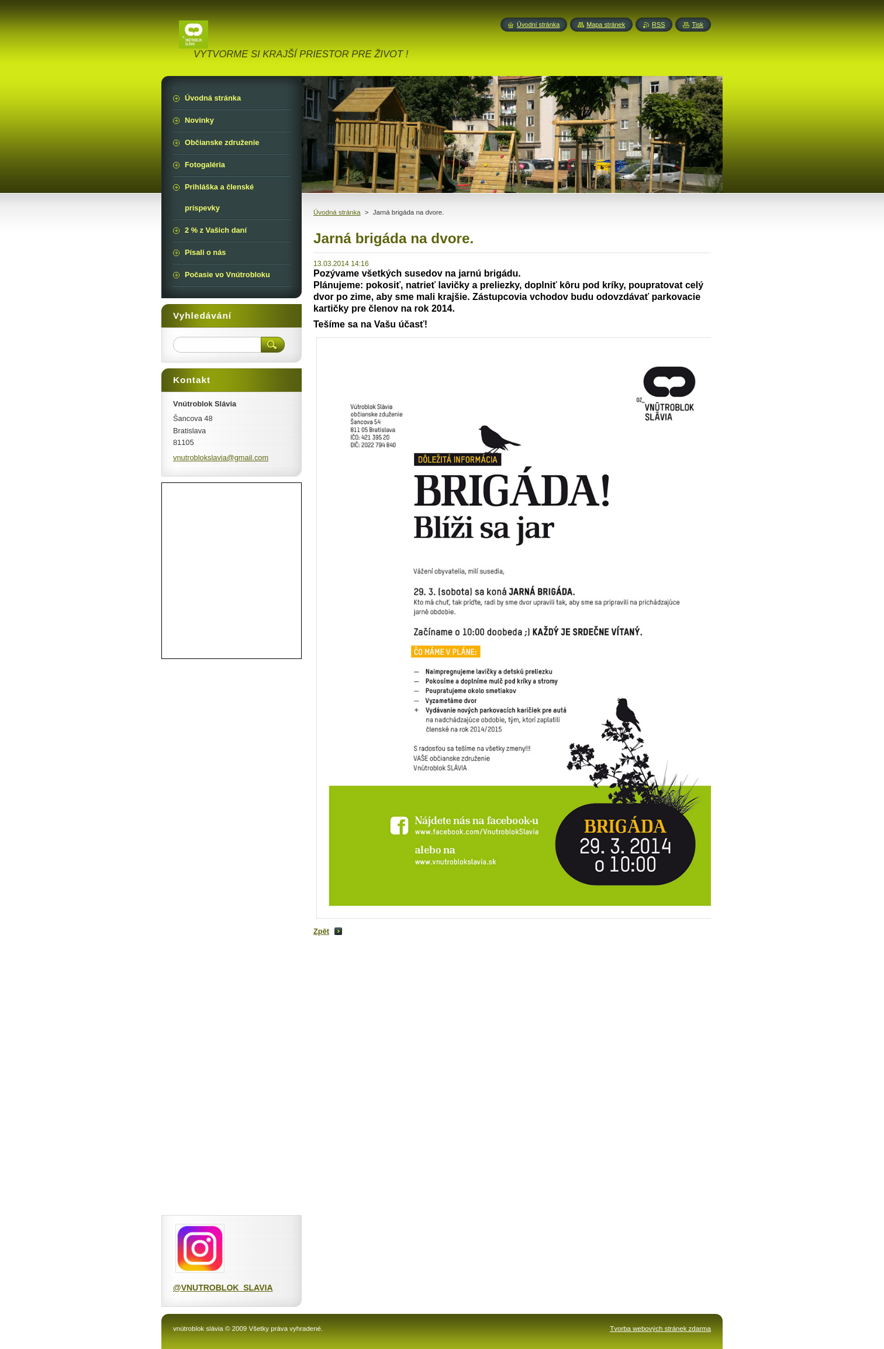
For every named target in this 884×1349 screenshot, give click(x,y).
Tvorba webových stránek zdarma (660, 1328)
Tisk (697, 24)
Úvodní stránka (538, 24)
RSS (658, 24)
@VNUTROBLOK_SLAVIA (223, 1287)
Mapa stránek (605, 24)
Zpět (321, 931)
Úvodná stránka (337, 212)
